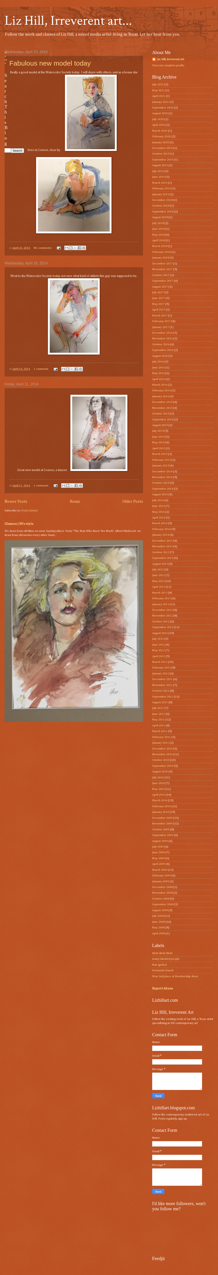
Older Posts (132, 502)
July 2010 (158, 777)
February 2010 (161, 806)
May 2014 (158, 511)
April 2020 (158, 124)
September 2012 (162, 627)
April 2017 (158, 309)
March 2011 (159, 731)
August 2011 (160, 702)
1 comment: (41, 368)
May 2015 (158, 442)
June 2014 (158, 506)
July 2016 (158, 361)
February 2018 (161, 252)
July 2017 (158, 292)
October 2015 (160, 413)
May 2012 (158, 650)
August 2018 (160, 217)
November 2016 (162, 338)
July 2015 (158, 430)
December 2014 (162, 471)
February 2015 (161, 460)
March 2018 (159, 246)
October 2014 (160, 482)
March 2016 (159, 384)
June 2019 (158, 176)
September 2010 (162, 766)
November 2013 (162, 546)
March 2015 (159, 454)
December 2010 (162, 748)
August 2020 (160, 113)
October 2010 (160, 760)
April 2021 (158, 96)
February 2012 (161, 667)
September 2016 (162, 350)
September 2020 (162, 107)
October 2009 (160, 829)
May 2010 (158, 789)
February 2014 (161, 529)
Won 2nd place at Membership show (175, 976)
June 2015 (158, 436)
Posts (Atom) (29, 510)
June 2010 (158, 783)
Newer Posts (16, 502)
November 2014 (162, 477)
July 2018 (158, 223)
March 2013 (159, 592)
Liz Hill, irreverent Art (170, 59)
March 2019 (159, 182)
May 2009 (158, 858)
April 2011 (158, 725)
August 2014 (160, 494)
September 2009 (162, 835)
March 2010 (159, 800)
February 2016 (161, 390)
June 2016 (158, 367)
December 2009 (162, 817)
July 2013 (158, 569)
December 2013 (162, 540)
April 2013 (158, 586)
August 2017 (160, 286)
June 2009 (158, 852)
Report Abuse (162, 988)
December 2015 (162, 402)
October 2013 (160, 552)
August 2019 (160, 165)
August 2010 (160, 771)
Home (75, 502)
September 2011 (162, 696)
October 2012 (160, 621)
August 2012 (160, 633)
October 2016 (160, 344)
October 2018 (160, 205)
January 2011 (160, 742)
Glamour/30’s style (19, 523)
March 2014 (159, 523)
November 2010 (162, 754)
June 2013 (158, 575)
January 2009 (160, 881)
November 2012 (162, 615)
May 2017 (158, 304)
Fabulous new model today (50, 63)
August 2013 (160, 563)
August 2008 (160, 910)
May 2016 (158, 373)
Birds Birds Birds (162, 953)
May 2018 (158, 234)
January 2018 (160, 257)
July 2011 (158, 708)
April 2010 (158, 794)
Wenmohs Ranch (162, 970)
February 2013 (161, 598)
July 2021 (158, 84)
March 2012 (159, 662)
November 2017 (162, 269)
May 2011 (158, 719)
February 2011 (161, 737)
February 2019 (161, 188)
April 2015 (158, 448)
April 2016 (158, 379)
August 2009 (160, 841)
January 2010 (160, 812)
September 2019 (162, 159)
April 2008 (158, 933)
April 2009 (158, 864)
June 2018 (158, 228)
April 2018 (158, 240)
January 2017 (160, 327)
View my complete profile (168, 65)
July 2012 (158, 638)
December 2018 (162, 200)
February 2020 (161, 136)
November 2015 (162, 408)
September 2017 (162, 280)
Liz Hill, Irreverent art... (68, 21)
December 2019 (162, 148)
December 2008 (162, 887)
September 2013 (162, 558)
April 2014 (158, 517)
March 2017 (159, 315)
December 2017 (162, 263)
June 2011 (158, 714)
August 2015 (160, 425)
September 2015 (162, 419)
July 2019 (158, 171)
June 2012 (158, 644)
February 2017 (161, 321)
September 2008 (162, 904)
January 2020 (160, 142)
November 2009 (162, 823)
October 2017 (160, 275)
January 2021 (160, 102)
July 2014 (158, 500)
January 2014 (160, 534)
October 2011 (160, 690)
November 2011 (162, 685)
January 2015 (160, 465)
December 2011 (162, 679)
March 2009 (159, 869)
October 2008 (160, 898)
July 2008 (158, 916)
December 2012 (162, 610)
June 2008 (158, 921)
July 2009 (158, 846)
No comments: (43, 248)
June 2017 (158, 298)
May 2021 (158, 90)
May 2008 (158, 927)
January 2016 (160, 396)
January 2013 (160, 604)
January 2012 (160, 673)
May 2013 (158, 581)
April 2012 (158, 656)
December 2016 (162, 332)
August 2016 (160, 356)
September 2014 (162, 488)
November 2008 (162, 892)
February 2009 (161, 875)
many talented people (166, 958)
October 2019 (160, 153)
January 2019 (160, 194)
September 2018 (162, 211)
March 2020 (159, 130)
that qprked (159, 964)
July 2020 (158, 119)
